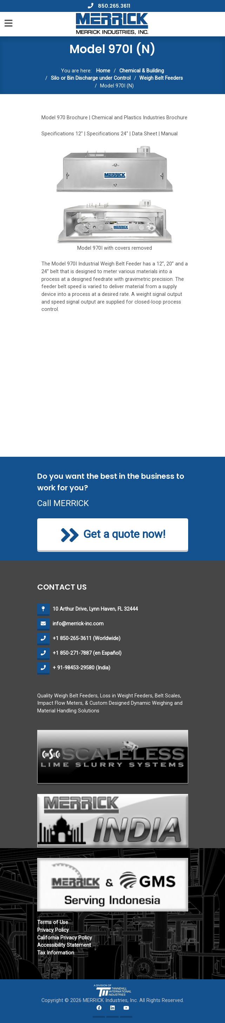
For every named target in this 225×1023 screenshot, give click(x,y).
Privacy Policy (53, 930)
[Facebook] (99, 1012)
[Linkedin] (112, 1012)
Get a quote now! (112, 535)
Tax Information (55, 953)
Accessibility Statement (64, 945)
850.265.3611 (109, 5)
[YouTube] (126, 1012)
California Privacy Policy (64, 938)
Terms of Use (52, 922)
